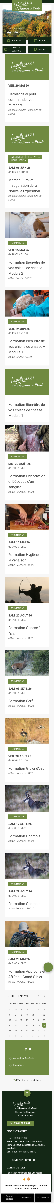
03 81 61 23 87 (20, 1123)
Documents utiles (21, 1160)
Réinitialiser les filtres (27, 1080)
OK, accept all (43, 1197)
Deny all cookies (9, 1197)
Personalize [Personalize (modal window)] (26, 1197)
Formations (16, 1065)
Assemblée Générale (21, 1058)
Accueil (10, 28)
